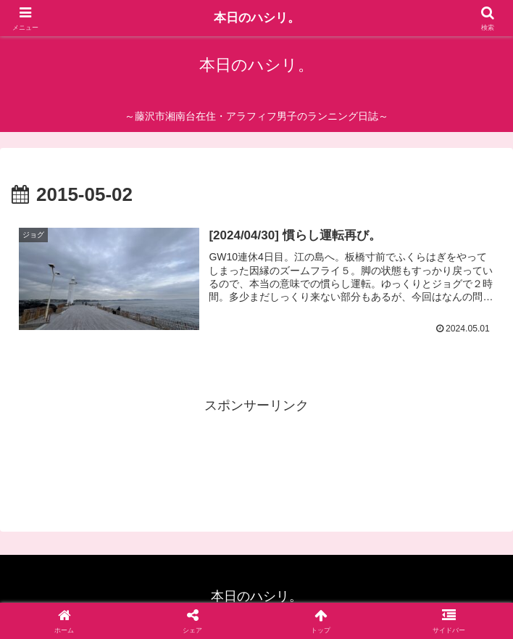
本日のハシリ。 (256, 18)
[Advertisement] (256, 454)
